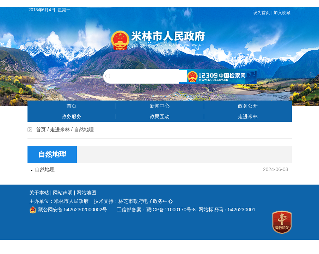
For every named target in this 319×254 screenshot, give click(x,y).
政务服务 (71, 116)
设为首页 (261, 12)
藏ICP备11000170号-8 (171, 209)
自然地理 (45, 169)
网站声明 (63, 192)
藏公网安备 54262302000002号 (68, 209)
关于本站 (39, 192)
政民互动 (160, 116)
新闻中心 (160, 106)
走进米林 (248, 116)
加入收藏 (283, 12)
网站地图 (86, 192)
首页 (71, 106)
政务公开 (248, 106)
